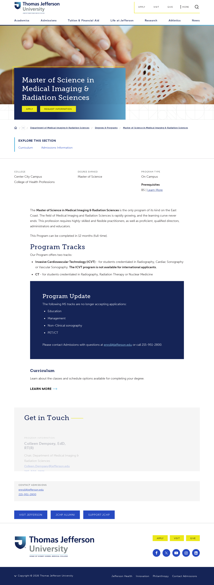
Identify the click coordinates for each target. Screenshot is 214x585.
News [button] (196, 20)
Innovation (142, 576)
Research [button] (151, 20)
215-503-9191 (34, 470)
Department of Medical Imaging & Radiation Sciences (59, 127)
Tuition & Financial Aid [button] (83, 20)
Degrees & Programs (106, 127)
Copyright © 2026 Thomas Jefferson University (45, 575)
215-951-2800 (27, 494)
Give (170, 7)
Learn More (155, 190)
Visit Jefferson (30, 514)
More (184, 6)
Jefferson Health (122, 576)
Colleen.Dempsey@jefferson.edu (47, 465)
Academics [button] (21, 20)
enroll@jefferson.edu (118, 345)
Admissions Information (57, 147)
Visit (156, 7)
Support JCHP (99, 514)
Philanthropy (161, 576)
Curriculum (25, 147)
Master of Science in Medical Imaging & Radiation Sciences (155, 127)
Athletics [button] (175, 20)
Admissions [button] (49, 20)
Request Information (58, 109)
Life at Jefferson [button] (122, 20)
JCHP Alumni (65, 514)
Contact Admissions (184, 576)
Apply (141, 7)
